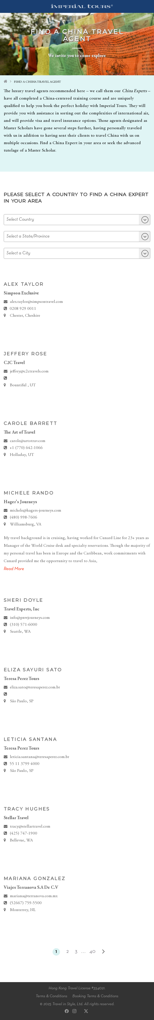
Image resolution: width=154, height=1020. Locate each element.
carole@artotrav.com (27, 441)
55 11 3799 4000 (24, 764)
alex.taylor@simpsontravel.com (36, 302)
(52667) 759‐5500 (26, 903)
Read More (14, 569)
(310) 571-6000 (23, 625)
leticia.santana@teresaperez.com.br (39, 757)
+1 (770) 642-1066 (26, 448)
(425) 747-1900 (23, 834)
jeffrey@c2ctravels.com (29, 371)
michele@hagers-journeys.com (35, 511)
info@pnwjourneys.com (30, 618)
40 (92, 951)
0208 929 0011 (23, 309)
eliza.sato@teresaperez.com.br (35, 687)
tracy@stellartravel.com (30, 827)
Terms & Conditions (51, 996)
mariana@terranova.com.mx (34, 896)
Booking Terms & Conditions (95, 996)
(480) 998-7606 (23, 518)
